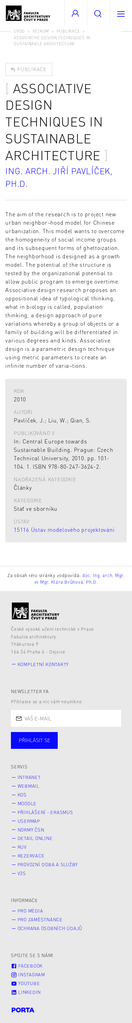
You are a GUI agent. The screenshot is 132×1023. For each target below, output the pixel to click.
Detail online (35, 838)
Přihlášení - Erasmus (45, 812)
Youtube (25, 983)
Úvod (19, 31)
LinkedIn (26, 992)
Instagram (28, 974)
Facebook (27, 966)
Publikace (68, 31)
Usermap (29, 821)
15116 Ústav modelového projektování (64, 529)
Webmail (28, 786)
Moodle (27, 803)
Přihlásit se (34, 740)
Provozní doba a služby (48, 864)
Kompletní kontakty (43, 664)
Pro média (30, 911)
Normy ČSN (31, 830)
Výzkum (41, 31)
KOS (22, 795)
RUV (22, 847)
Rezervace (31, 856)
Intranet (29, 777)
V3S (22, 873)
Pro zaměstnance (40, 919)
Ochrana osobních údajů (50, 928)
